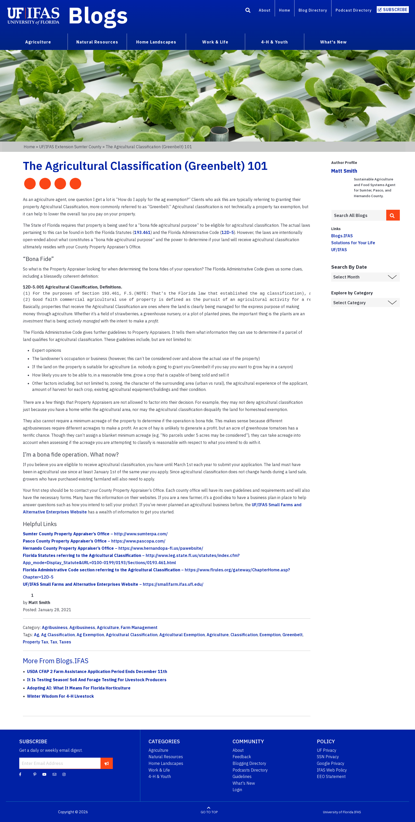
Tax (53, 641)
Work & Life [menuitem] (215, 42)
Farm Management (139, 626)
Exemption (270, 634)
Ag (36, 634)
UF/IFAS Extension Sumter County (70, 146)
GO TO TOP (209, 811)
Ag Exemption (90, 634)
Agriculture (108, 626)
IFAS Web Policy (332, 769)
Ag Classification (58, 634)
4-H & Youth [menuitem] (274, 42)
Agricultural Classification (132, 634)
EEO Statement (331, 776)
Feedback (242, 756)
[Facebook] (20, 774)
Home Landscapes (166, 762)
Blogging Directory (249, 762)
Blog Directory (313, 10)
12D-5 (228, 232)
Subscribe (395, 9)
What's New (244, 782)
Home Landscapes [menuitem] (156, 42)
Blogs (98, 15)
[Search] (248, 11)
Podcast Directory (354, 10)
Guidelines (242, 776)
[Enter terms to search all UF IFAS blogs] (358, 215)
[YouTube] (44, 774)
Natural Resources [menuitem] (97, 42)
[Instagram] (64, 774)
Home (284, 10)
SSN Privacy (328, 756)
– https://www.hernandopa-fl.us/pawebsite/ (113, 547)
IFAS (357, 811)
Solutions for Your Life (353, 242)
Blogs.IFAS (342, 235)
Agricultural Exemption (182, 634)
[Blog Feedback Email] (54, 774)
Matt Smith (344, 171)
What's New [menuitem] (333, 42)
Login (237, 789)
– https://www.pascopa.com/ (94, 540)
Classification (244, 634)
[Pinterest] (34, 774)
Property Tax (35, 641)
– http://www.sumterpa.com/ (95, 533)
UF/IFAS (339, 249)
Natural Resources (166, 756)
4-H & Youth (160, 776)
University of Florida (338, 811)
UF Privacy (326, 749)
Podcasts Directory (250, 769)
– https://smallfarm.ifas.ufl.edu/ (113, 583)
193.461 (142, 232)
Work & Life (159, 769)
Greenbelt (292, 634)
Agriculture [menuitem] (38, 42)
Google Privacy (330, 762)
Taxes (65, 641)
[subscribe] (106, 762)
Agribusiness (55, 626)
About (265, 10)
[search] (393, 215)
